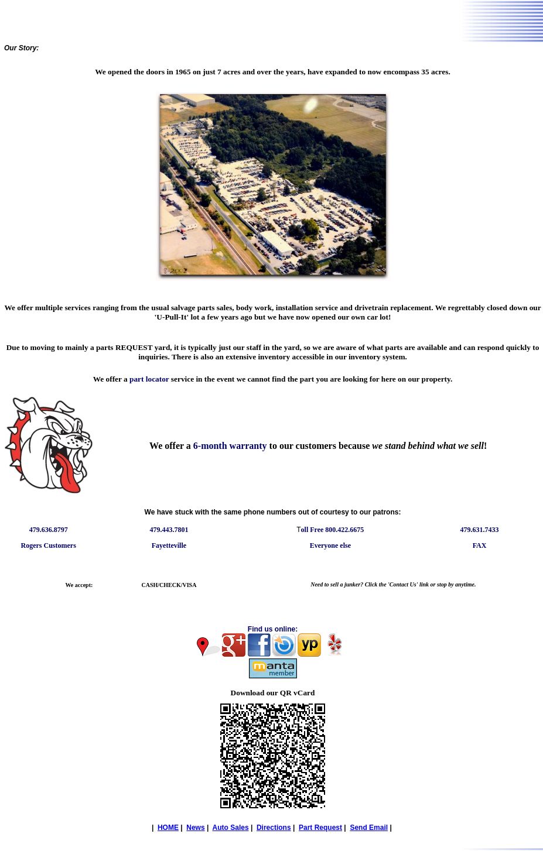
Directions (274, 827)
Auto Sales (231, 827)
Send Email (369, 827)
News (195, 827)
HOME (168, 827)
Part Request (320, 827)
